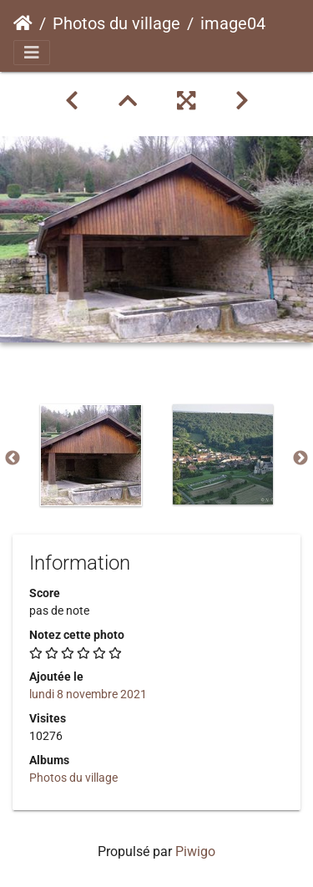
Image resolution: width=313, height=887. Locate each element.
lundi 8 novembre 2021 (88, 694)
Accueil (23, 23)
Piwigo (195, 851)
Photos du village (116, 23)
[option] (91, 455)
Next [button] (300, 458)
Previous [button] (12, 458)
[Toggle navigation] (31, 52)
